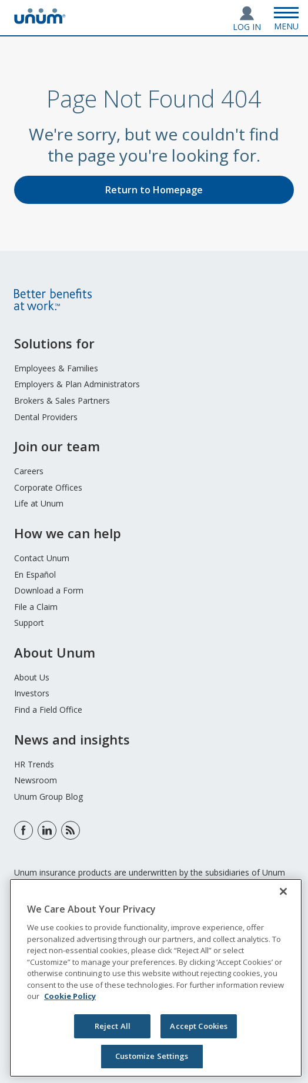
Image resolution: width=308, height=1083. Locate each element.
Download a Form (48, 590)
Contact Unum (41, 558)
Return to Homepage (154, 189)
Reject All (112, 1026)
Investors (31, 693)
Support (29, 622)
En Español (35, 574)
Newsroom (35, 780)
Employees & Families (56, 368)
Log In (247, 26)
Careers (28, 471)
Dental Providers (46, 417)
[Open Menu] (286, 17)
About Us (31, 677)
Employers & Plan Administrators (77, 384)
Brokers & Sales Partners (62, 400)
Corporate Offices (48, 487)
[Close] (283, 891)
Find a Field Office (48, 709)
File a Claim (36, 606)
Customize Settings (151, 1056)
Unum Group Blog (48, 796)
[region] (155, 978)
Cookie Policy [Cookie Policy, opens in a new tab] (70, 996)
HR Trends (34, 764)
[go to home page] (40, 20)
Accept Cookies (198, 1026)
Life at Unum (38, 503)
